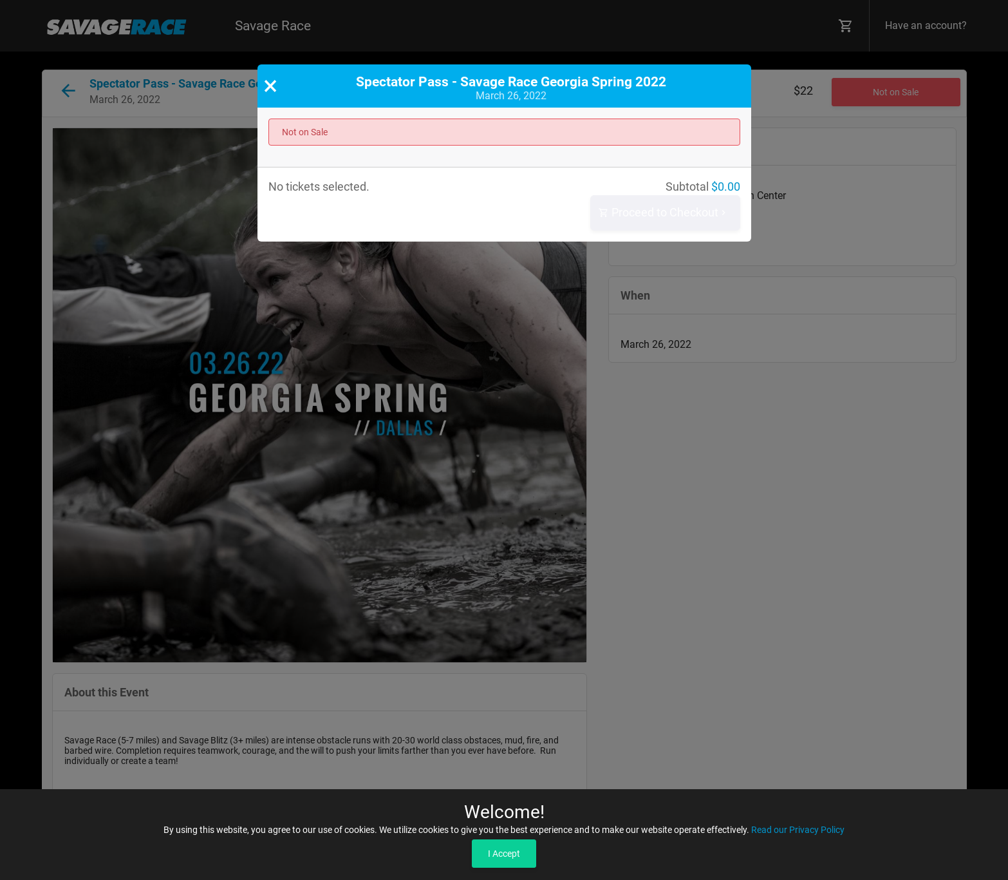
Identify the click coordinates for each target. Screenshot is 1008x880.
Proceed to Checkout (664, 213)
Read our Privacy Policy (798, 830)
